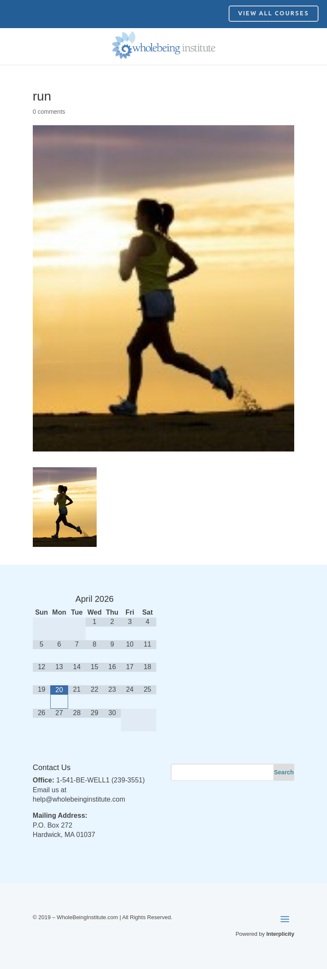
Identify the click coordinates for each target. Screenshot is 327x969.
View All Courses (273, 13)
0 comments (49, 111)
